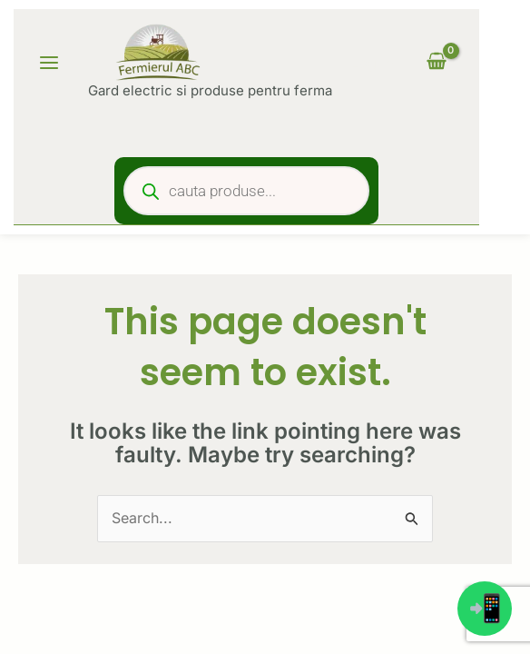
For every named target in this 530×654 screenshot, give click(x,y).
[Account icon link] (371, 62)
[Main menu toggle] (49, 63)
